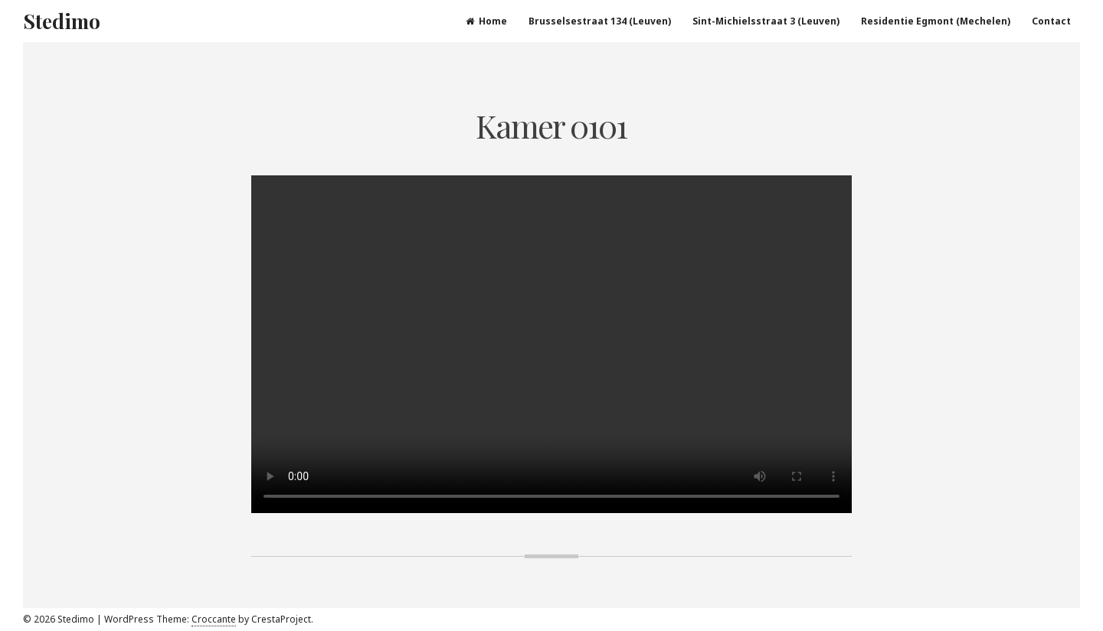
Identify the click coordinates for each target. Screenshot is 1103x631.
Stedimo (61, 21)
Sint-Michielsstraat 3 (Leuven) (766, 21)
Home (486, 21)
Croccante (213, 619)
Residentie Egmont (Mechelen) (935, 21)
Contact (1051, 21)
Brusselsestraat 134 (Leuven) (600, 21)
